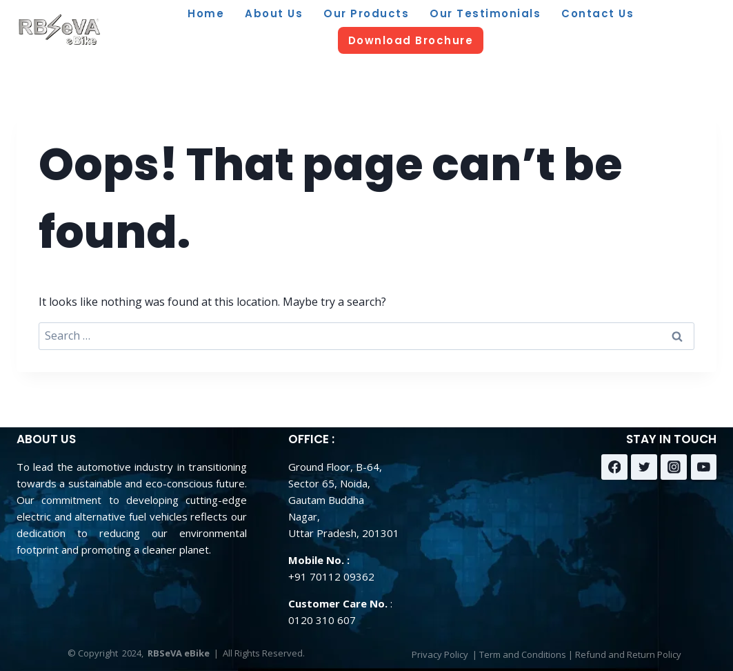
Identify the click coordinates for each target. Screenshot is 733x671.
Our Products (366, 13)
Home (206, 13)
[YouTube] (704, 467)
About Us (274, 13)
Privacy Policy (440, 654)
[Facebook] (614, 467)
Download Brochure (411, 40)
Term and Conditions (522, 654)
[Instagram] (674, 467)
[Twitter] (644, 467)
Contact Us (597, 13)
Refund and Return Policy (628, 654)
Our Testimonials (485, 13)
